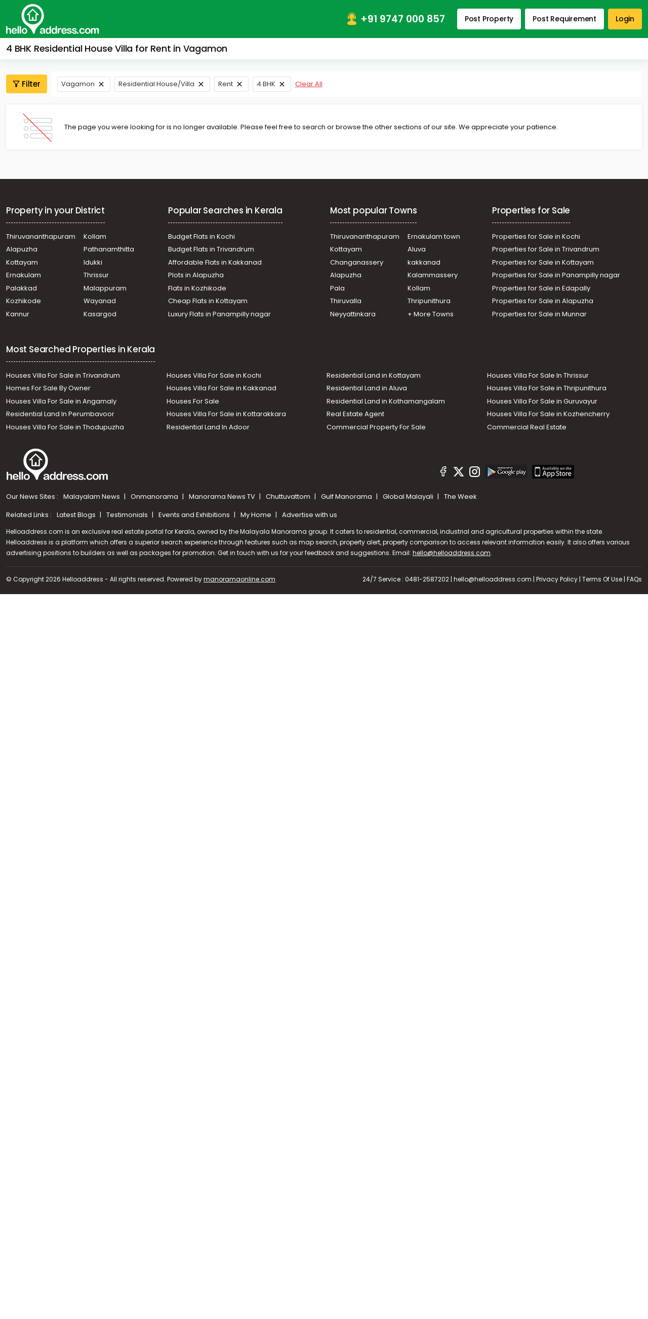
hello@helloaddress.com (452, 552)
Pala (337, 288)
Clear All (308, 84)
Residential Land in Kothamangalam (386, 401)
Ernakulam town (434, 236)
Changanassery (356, 262)
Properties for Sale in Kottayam (543, 262)
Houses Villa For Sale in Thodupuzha (65, 427)
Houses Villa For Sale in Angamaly (61, 401)
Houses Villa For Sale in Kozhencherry (548, 414)
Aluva (417, 249)
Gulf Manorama (347, 496)
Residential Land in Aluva (367, 388)
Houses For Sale (193, 401)
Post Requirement (564, 19)
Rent (225, 84)
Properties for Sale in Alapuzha (542, 301)
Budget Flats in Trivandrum (211, 249)
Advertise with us (309, 515)
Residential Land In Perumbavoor (60, 414)
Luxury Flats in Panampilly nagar (219, 314)
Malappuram (105, 288)
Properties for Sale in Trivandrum (545, 249)
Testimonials (127, 515)
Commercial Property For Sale (376, 427)
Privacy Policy (557, 579)
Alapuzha (21, 249)
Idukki (93, 262)
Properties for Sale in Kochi (536, 236)
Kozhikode (23, 301)
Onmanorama (155, 496)
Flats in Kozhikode (197, 288)
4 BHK (266, 84)
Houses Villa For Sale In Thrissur (538, 375)
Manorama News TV (223, 496)
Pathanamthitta (109, 249)
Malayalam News (92, 496)
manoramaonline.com (239, 579)
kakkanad (424, 262)
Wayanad (100, 301)
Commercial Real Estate (526, 427)
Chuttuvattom (289, 496)
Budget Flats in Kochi (201, 236)
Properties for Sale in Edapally (541, 288)
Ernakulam (23, 275)
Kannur (17, 314)
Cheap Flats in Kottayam (208, 301)
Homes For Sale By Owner (48, 388)
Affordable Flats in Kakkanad (215, 262)
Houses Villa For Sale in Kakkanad (221, 388)
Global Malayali (409, 496)
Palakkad (21, 288)
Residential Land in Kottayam (374, 375)
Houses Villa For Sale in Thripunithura (546, 388)
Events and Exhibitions (194, 515)
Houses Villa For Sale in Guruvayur (542, 401)
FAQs (634, 579)
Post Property (489, 19)
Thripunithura (429, 301)
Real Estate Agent (355, 414)
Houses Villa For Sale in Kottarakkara (226, 414)
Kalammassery (433, 275)
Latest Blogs (77, 515)
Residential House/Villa (156, 84)
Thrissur (96, 275)
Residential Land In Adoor (208, 427)
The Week (460, 496)
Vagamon (78, 84)
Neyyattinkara (353, 314)
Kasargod (100, 314)
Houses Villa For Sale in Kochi (214, 375)
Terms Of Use (602, 579)
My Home (256, 515)
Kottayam (22, 262)
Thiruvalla (345, 301)
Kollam (95, 236)
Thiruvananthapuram (40, 236)
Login (625, 19)
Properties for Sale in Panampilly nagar (556, 275)
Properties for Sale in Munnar (539, 314)
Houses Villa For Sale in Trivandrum (63, 375)
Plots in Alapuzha (196, 275)
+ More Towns (431, 314)
